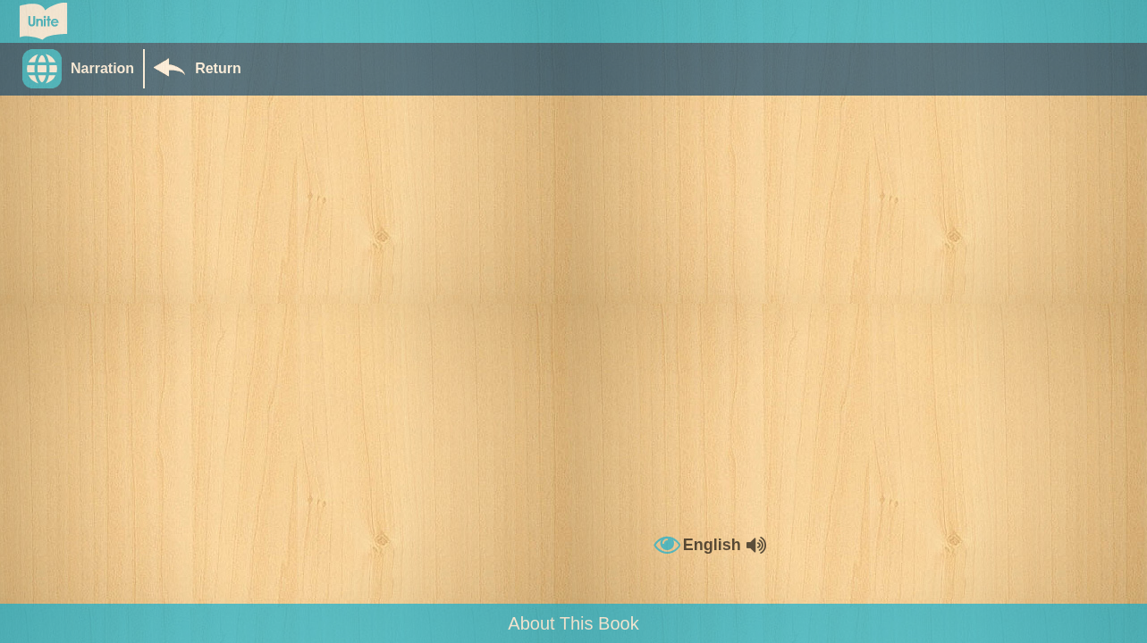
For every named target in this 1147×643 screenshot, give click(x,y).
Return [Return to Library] (218, 68)
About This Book (573, 623)
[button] (82, 68)
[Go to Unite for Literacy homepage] (43, 21)
